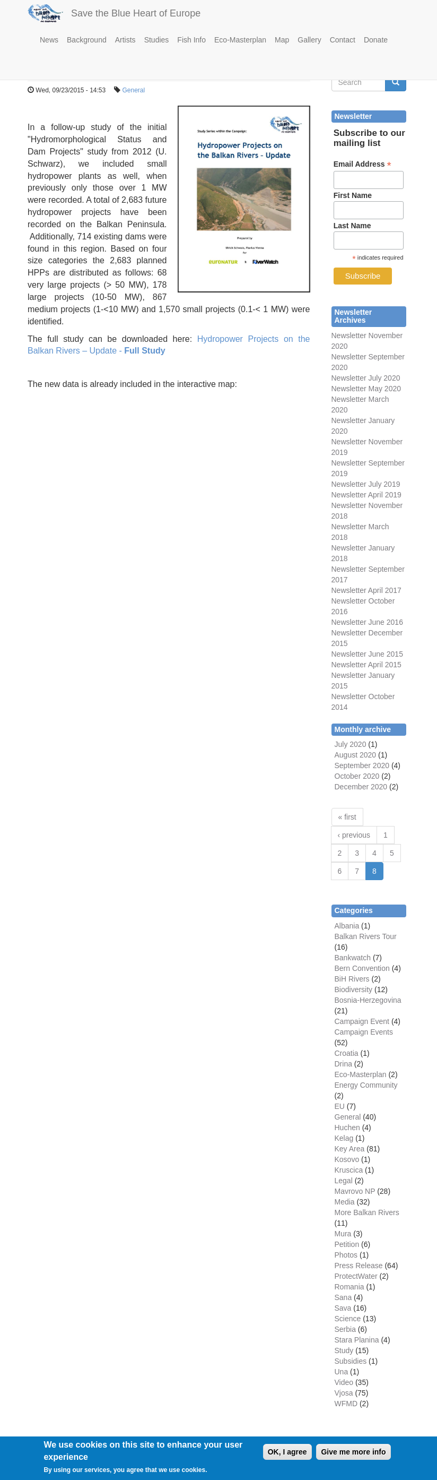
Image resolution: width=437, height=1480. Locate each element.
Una (341, 1371)
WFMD (346, 1403)
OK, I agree (287, 1456)
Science (348, 1318)
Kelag (344, 1138)
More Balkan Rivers (367, 1212)
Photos (346, 1255)
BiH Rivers (352, 979)
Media (345, 1202)
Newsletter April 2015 (366, 664)
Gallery (309, 40)
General (133, 90)
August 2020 (356, 755)
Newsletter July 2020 (365, 378)
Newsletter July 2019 (365, 484)
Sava (343, 1308)
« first (347, 817)
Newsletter (348, 569)
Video (344, 1382)
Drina (343, 1064)
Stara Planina (357, 1340)
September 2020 (362, 765)
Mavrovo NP (355, 1191)
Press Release (359, 1265)
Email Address (362, 164)
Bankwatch (353, 957)
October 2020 (357, 776)
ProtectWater (356, 1276)
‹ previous (354, 835)
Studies (156, 40)
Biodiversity (354, 989)
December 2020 (361, 786)
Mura (343, 1233)
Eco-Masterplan (240, 40)
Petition (347, 1244)
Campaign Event (362, 1021)
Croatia (347, 1053)
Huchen (347, 1127)
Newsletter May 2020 (366, 388)
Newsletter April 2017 (366, 590)
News (49, 40)
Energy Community (366, 1085)
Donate (376, 40)
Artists (125, 40)
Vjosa (344, 1393)
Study (344, 1350)
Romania (349, 1287)
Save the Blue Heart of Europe (135, 13)
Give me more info (353, 1456)
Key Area (350, 1149)
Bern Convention (362, 968)
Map (282, 40)
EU (340, 1106)
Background (87, 40)
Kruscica (349, 1170)
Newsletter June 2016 (367, 622)
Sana (343, 1297)
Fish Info (191, 40)
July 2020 (350, 744)
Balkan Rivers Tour (366, 936)
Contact (342, 40)
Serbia (345, 1329)
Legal (344, 1180)
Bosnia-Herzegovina (368, 1000)
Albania (347, 926)
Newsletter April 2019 (366, 495)
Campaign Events (364, 1032)
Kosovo (347, 1159)
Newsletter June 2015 (367, 654)
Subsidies (351, 1361)
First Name (353, 195)
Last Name (352, 225)
